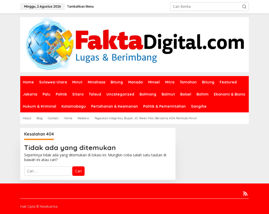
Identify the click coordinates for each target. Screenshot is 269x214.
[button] (244, 6)
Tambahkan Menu (80, 6)
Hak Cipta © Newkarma (39, 206)
